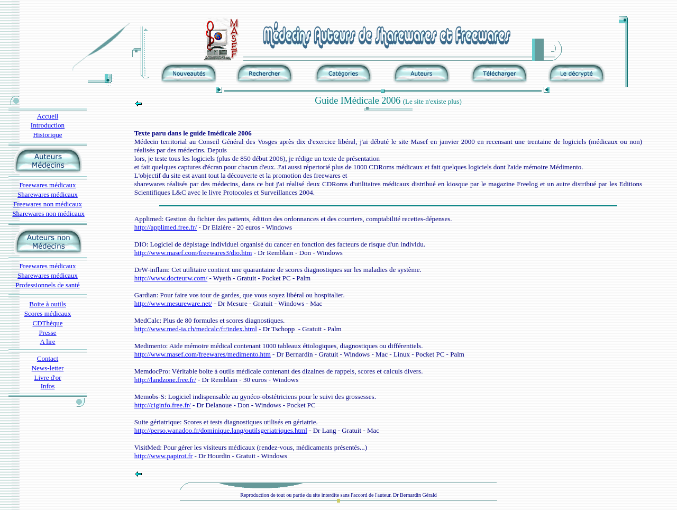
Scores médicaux (47, 313)
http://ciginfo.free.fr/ (162, 405)
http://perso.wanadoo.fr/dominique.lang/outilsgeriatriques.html (220, 430)
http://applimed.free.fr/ (165, 227)
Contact (47, 358)
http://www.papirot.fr (163, 456)
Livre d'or (47, 377)
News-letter (48, 368)
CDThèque (47, 323)
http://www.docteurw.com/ (170, 278)
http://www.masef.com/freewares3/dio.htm (193, 253)
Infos (48, 386)
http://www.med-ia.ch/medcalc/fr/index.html (195, 329)
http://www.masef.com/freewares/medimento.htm (202, 354)
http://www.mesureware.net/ (173, 303)
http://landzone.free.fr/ (165, 380)
